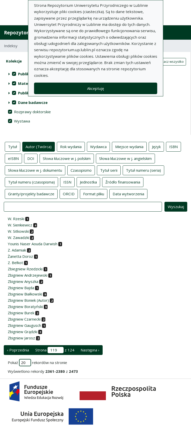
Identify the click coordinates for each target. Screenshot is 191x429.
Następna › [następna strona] (90, 349)
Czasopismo (81, 170)
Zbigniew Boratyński (25, 306)
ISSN (67, 182)
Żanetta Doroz (20, 256)
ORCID (69, 193)
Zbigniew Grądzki (22, 331)
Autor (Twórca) (39, 146)
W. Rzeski (16, 218)
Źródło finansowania (122, 182)
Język (156, 146)
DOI (30, 158)
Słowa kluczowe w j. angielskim (125, 158)
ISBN (173, 146)
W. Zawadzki (18, 237)
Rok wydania (71, 146)
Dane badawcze (33, 102)
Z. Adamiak (17, 250)
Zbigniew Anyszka (23, 281)
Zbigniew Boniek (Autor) (28, 300)
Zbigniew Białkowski (25, 293)
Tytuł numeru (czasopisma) (31, 182)
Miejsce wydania (129, 146)
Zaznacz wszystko (170, 61)
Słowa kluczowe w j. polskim (67, 158)
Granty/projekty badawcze (31, 193)
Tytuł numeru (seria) (143, 170)
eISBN (13, 158)
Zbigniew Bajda (21, 287)
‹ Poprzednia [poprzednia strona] (18, 349)
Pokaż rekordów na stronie (37, 362)
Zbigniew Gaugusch (24, 325)
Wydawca (98, 146)
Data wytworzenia (128, 193)
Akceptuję (95, 88)
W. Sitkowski (18, 231)
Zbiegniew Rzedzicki (25, 268)
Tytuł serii (108, 170)
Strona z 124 (54, 350)
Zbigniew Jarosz (21, 337)
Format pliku (93, 193)
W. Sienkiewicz (20, 224)
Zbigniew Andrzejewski (27, 275)
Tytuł (12, 146)
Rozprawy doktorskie (32, 111)
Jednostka (88, 182)
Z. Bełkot (15, 262)
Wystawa (22, 121)
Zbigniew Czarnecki (24, 319)
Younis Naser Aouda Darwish (32, 243)
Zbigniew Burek (21, 312)
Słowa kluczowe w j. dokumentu (35, 170)
